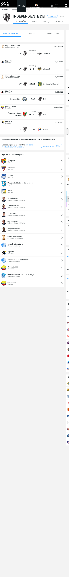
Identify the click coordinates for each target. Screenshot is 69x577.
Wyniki (21, 6)
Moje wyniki (55, 5)
